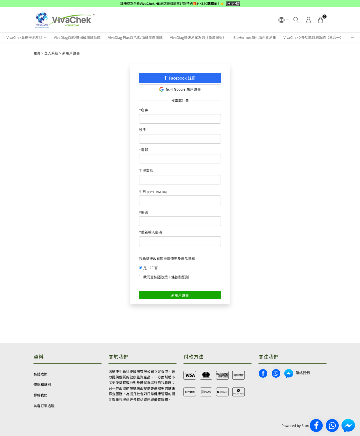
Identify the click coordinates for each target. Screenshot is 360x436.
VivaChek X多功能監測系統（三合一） (313, 37)
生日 (153, 191)
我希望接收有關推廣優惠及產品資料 (167, 258)
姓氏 (142, 129)
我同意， (164, 277)
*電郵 (143, 149)
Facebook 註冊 (180, 78)
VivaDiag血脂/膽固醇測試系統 (77, 37)
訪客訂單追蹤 (44, 405)
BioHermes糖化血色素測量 (255, 37)
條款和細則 (42, 384)
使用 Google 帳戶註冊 (180, 89)
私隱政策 (41, 374)
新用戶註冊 (180, 295)
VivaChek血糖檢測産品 (24, 37)
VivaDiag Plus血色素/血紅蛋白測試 (135, 37)
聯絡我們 (41, 395)
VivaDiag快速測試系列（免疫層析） (198, 37)
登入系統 (51, 53)
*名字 (143, 110)
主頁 (37, 53)
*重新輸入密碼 (150, 232)
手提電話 (146, 170)
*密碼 (143, 212)
